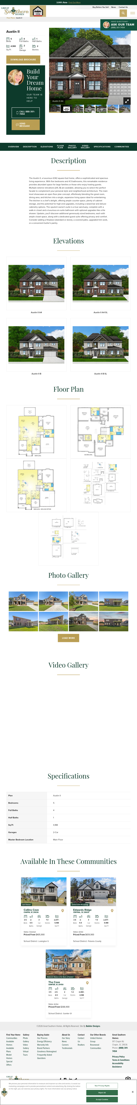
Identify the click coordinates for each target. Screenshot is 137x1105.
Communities (122, 146)
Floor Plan (60, 146)
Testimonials (67, 1048)
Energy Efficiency (44, 1041)
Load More (68, 638)
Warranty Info (43, 1044)
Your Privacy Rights (102, 1097)
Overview (13, 146)
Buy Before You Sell (101, 7)
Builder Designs (93, 1026)
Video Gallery (85, 146)
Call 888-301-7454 (27, 113)
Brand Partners (43, 1048)
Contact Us (123, 7)
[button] (123, 13)
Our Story (66, 1038)
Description (30, 146)
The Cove (55, 983)
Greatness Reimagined (46, 1051)
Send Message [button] (25, 125)
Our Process (42, 1038)
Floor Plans (11, 18)
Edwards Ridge (82, 911)
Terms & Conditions (121, 1060)
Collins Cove (31, 911)
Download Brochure (23, 59)
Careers (65, 1044)
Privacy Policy (118, 1056)
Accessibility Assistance (117, 1065)
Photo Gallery (72, 146)
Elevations (47, 146)
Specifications (102, 146)
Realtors (81, 1044)
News (113, 7)
